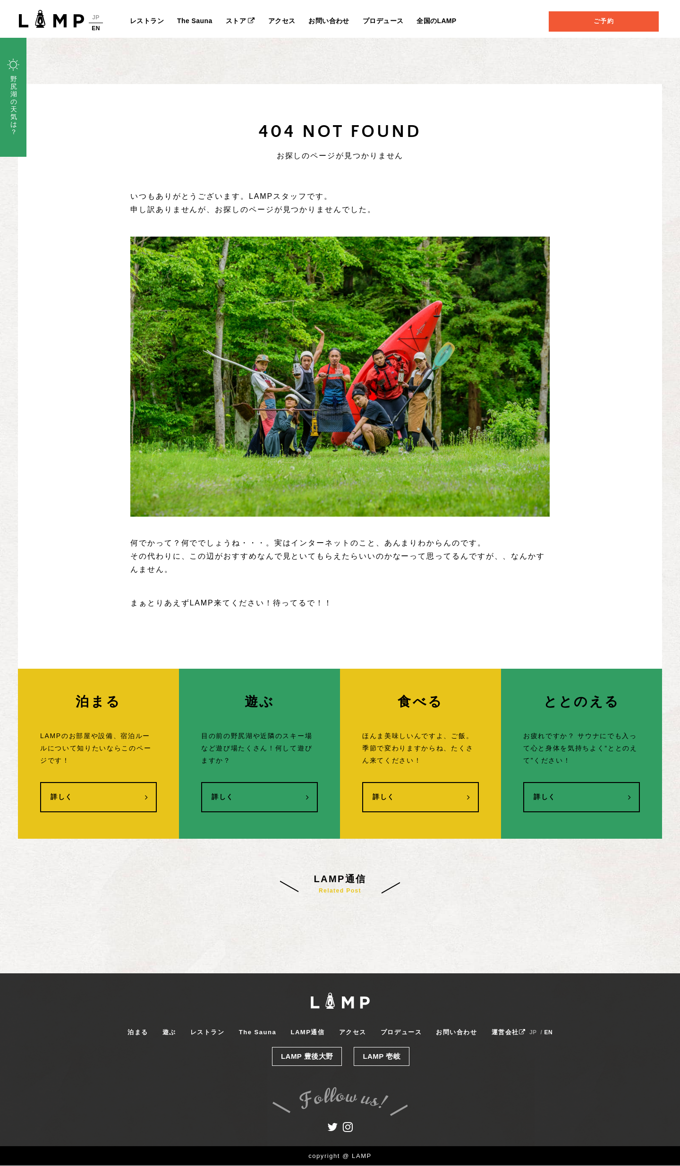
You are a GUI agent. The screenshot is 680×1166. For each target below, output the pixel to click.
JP (95, 17)
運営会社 (509, 1032)
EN (96, 28)
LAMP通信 (307, 1032)
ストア (240, 21)
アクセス (282, 21)
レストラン (147, 21)
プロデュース (383, 21)
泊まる (138, 1032)
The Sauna (194, 21)
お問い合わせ (328, 21)
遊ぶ (169, 1032)
